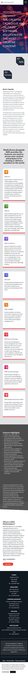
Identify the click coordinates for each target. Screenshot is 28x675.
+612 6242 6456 (15, 607)
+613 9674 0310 (15, 595)
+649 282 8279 (15, 634)
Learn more (8, 564)
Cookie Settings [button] (5, 671)
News (4, 660)
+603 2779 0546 (15, 622)
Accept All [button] (13, 671)
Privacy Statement (20, 660)
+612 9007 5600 (15, 583)
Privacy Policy (10, 660)
